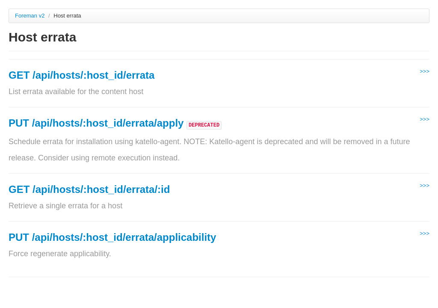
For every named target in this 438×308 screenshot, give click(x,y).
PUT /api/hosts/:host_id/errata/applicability (112, 237)
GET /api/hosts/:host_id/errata (81, 75)
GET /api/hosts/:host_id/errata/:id (89, 189)
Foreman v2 (29, 15)
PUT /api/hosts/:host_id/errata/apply (97, 123)
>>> (424, 71)
